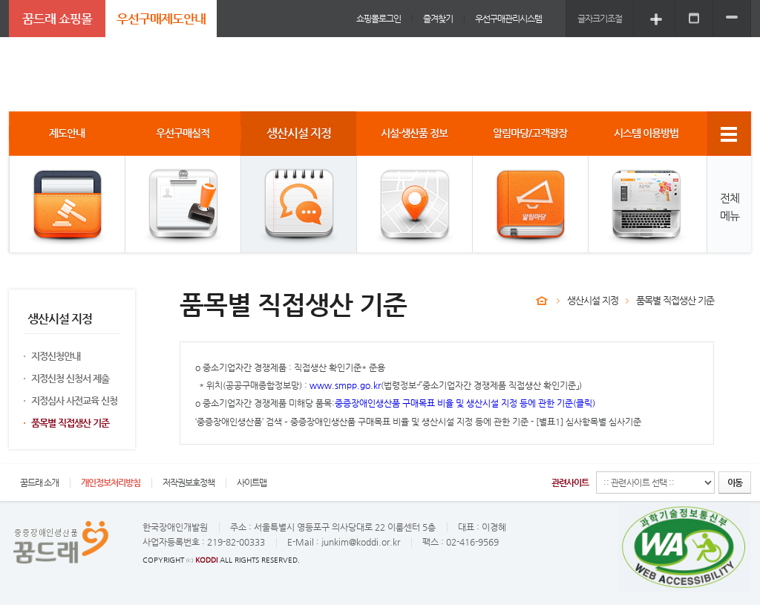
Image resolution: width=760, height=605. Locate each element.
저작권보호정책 (188, 482)
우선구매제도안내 (161, 18)
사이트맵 (251, 482)
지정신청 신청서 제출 (70, 378)
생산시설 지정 (592, 300)
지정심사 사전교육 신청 (74, 400)
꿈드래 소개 (39, 482)
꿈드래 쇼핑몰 (57, 18)
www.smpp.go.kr (345, 385)
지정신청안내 (55, 356)
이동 (734, 482)
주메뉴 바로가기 (0, 0)
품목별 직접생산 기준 (70, 422)
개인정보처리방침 (110, 482)
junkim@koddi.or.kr (360, 542)
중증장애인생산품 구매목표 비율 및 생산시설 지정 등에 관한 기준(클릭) (465, 403)
